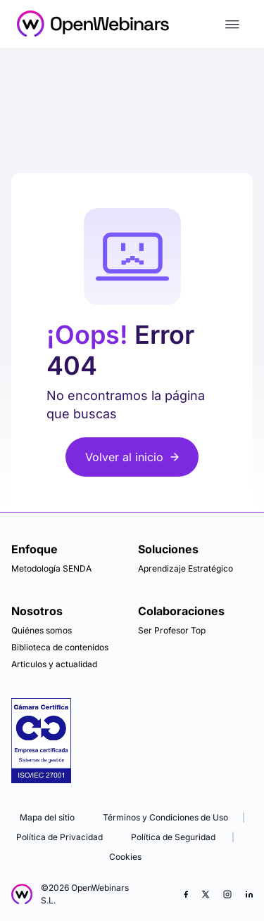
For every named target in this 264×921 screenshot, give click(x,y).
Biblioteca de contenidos (59, 647)
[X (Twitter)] (205, 894)
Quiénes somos (41, 630)
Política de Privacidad (59, 837)
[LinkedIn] (249, 894)
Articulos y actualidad (54, 664)
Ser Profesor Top (172, 630)
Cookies (125, 856)
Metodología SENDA (51, 568)
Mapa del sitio (47, 817)
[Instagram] (227, 894)
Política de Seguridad (173, 837)
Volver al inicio (132, 457)
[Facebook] (186, 894)
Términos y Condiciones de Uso (165, 817)
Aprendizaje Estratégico (185, 568)
